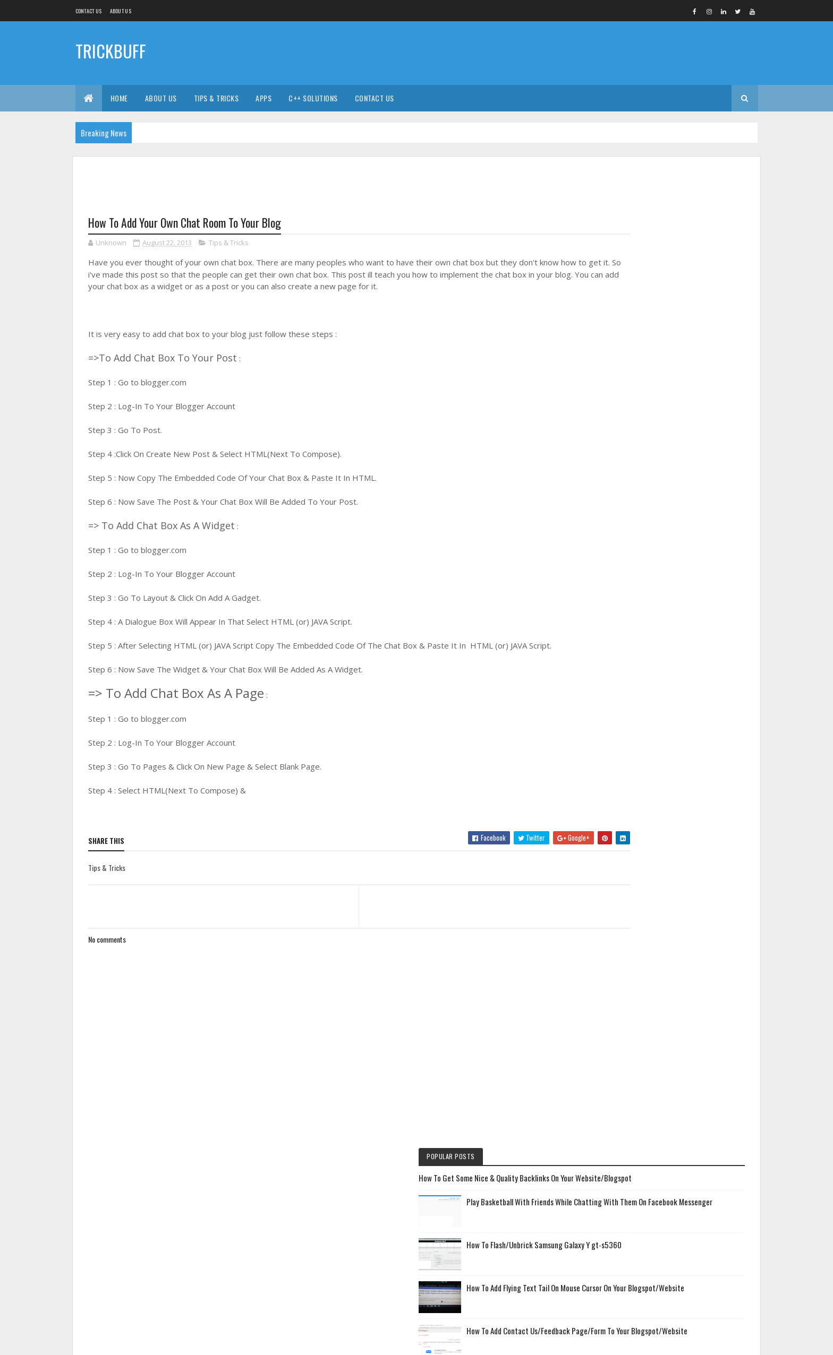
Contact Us (88, 11)
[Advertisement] (564, 53)
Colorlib (128, 1340)
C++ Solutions (313, 97)
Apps (263, 97)
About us (120, 11)
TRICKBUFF (110, 51)
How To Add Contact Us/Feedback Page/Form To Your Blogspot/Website (691, 392)
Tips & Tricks (216, 97)
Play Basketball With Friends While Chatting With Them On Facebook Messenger (687, 250)
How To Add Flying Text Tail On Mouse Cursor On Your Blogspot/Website (688, 342)
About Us (161, 97)
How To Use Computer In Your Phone (649, 620)
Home (119, 97)
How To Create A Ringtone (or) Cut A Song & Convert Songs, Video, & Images (688, 540)
